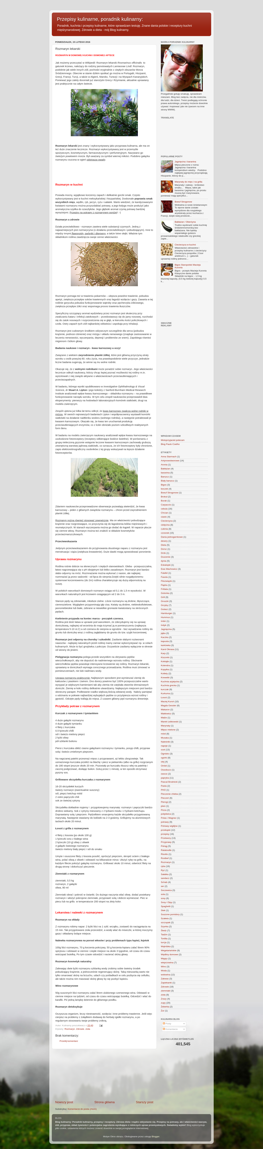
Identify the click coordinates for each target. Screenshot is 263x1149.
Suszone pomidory (170, 914)
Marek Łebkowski (169, 721)
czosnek (165, 533)
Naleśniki (165, 742)
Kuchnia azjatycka (170, 681)
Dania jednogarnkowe (172, 537)
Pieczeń (165, 798)
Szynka (164, 926)
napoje (164, 746)
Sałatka (164, 874)
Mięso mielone (168, 729)
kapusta (165, 641)
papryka (165, 778)
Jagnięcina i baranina (185, 161)
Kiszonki (165, 657)
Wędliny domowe (169, 954)
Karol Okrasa (167, 649)
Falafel (164, 573)
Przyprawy (166, 842)
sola (163, 894)
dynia (163, 561)
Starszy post (144, 1102)
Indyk (163, 625)
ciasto (164, 517)
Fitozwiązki (166, 581)
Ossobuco (166, 770)
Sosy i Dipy (166, 902)
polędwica (166, 814)
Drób (163, 553)
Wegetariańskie (168, 950)
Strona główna (104, 1102)
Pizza (163, 810)
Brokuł (164, 496)
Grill (163, 597)
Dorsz (164, 549)
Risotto (164, 854)
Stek (163, 910)
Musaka (165, 737)
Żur (162, 1010)
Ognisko (165, 753)
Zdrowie (80, 1029)
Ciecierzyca (167, 521)
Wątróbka (166, 946)
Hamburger (166, 613)
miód (163, 733)
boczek (164, 489)
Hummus (165, 617)
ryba (163, 866)
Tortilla (164, 938)
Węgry (164, 958)
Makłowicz (166, 713)
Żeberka (165, 1006)
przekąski (165, 830)
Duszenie (165, 557)
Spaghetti (165, 906)
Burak (164, 500)
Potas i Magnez (168, 818)
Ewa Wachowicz (169, 569)
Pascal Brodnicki (169, 782)
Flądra (164, 585)
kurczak (165, 689)
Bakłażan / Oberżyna (185, 222)
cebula (164, 508)
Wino (163, 966)
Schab (164, 882)
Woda (164, 970)
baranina (165, 472)
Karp (163, 653)
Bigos (164, 484)
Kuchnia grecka (168, 685)
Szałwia (165, 918)
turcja (163, 942)
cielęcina (165, 525)
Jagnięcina (166, 629)
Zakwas (165, 978)
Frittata (164, 589)
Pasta (164, 786)
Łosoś (164, 697)
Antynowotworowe (170, 460)
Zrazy (164, 999)
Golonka (165, 593)
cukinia (164, 529)
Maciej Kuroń (167, 701)
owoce (164, 774)
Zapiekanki (166, 982)
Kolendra (165, 665)
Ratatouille (166, 850)
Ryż (163, 870)
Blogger (155, 1136)
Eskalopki (166, 565)
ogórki (164, 757)
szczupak (165, 922)
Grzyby (164, 605)
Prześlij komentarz (69, 1041)
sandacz (165, 878)
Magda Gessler (168, 705)
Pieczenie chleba (169, 794)
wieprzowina (167, 962)
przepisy (165, 834)
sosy (163, 898)
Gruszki (165, 601)
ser (162, 886)
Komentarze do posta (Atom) (82, 1109)
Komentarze (170, 1029)
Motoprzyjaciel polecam (173, 440)
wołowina (165, 974)
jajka (163, 633)
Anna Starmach (168, 456)
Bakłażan (165, 468)
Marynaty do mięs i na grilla (188, 182)
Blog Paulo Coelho (170, 444)
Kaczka (164, 637)
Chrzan (164, 513)
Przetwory (166, 838)
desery (164, 541)
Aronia (164, 464)
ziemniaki (165, 990)
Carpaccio (166, 504)
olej (162, 761)
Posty (167, 1023)
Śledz (164, 930)
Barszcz (165, 476)
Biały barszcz (167, 480)
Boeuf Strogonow (183, 201)
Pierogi (164, 802)
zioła (87, 1029)
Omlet (164, 765)
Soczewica (166, 890)
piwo (163, 806)
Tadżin (164, 934)
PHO (163, 790)
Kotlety (164, 673)
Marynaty (165, 725)
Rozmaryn (70, 1029)
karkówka (165, 645)
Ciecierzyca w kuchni (185, 244)
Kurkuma (165, 693)
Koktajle (165, 661)
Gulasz (164, 609)
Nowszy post (64, 1102)
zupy (163, 1003)
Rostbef (165, 858)
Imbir (163, 621)
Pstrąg (164, 846)
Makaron (165, 709)
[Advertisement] (104, 1074)
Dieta (163, 545)
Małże (164, 717)
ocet (163, 749)
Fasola (164, 577)
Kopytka (165, 669)
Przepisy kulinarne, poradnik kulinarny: (100, 19)
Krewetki (165, 677)
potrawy (165, 822)
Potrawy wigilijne (169, 826)
